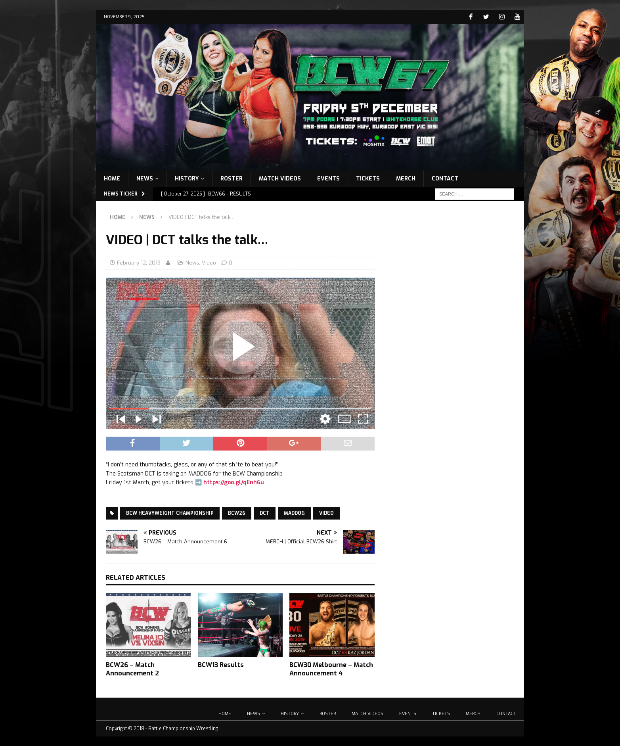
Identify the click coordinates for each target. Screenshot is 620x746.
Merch (405, 178)
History (187, 178)
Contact (445, 178)
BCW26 (236, 513)
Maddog (294, 513)
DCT (265, 513)
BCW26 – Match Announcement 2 (132, 669)
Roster (231, 178)
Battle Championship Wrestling (183, 728)
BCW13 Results (221, 665)
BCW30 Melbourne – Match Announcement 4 (331, 669)
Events (328, 178)
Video (209, 262)
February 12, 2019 (139, 262)
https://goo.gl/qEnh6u (233, 482)
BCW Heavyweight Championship (170, 513)
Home (112, 178)
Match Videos (280, 178)
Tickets (368, 178)
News (144, 178)
